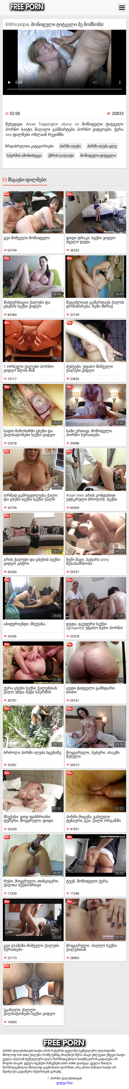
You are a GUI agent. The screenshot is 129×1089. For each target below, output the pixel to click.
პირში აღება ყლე (102, 146)
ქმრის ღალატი (61, 155)
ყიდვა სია (64, 1083)
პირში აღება (70, 146)
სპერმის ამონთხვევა (24, 155)
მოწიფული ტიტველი (98, 155)
